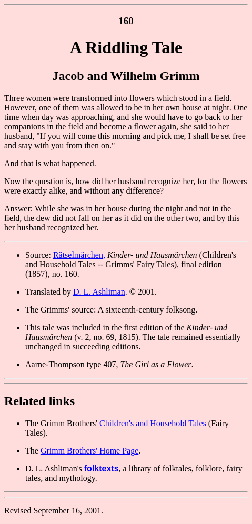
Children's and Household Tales (152, 423)
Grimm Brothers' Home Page (89, 450)
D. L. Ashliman (99, 291)
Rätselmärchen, (79, 254)
